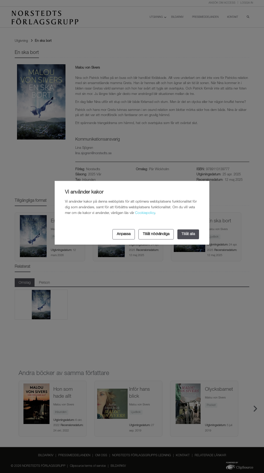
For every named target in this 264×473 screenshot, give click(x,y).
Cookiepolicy (145, 213)
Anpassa (123, 234)
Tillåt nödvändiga (156, 234)
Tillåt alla (188, 234)
